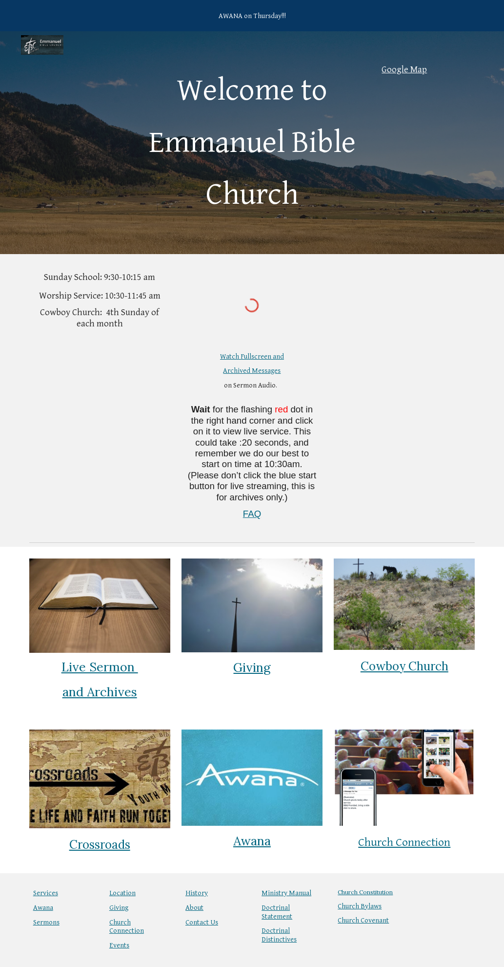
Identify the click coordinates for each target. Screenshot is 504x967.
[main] (252, 143)
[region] (252, 15)
